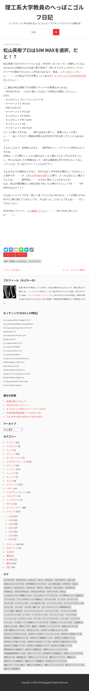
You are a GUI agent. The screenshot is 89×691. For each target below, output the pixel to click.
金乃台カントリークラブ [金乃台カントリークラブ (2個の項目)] (56, 661)
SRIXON (12, 261)
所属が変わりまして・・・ (19, 401)
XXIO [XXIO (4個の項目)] (63, 592)
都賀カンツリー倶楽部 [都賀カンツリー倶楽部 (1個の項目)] (34, 661)
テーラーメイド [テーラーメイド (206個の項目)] (68, 611)
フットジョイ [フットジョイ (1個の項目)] (10, 618)
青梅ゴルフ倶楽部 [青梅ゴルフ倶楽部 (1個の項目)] (34, 665)
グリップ (10, 465)
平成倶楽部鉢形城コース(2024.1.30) (23, 412)
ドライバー (9, 255)
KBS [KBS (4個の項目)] (75, 584)
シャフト (10, 469)
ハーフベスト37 (46, 295)
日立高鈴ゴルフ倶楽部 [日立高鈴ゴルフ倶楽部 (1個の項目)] (52, 653)
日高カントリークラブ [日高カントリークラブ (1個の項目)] (73, 653)
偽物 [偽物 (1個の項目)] (34, 626)
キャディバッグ (14, 457)
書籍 (8, 555)
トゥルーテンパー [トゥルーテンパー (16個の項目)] (12, 615)
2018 (11, 516)
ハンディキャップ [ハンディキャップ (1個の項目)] (39, 615)
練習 (8, 563)
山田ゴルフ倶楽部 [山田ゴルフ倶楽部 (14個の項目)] (33, 649)
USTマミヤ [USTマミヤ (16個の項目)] (52, 592)
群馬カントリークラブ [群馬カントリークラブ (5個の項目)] (37, 657)
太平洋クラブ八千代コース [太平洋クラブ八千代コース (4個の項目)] (15, 634)
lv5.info (46, 682)
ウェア (9, 450)
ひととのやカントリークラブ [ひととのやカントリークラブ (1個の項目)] (45, 595)
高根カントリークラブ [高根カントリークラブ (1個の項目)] (53, 665)
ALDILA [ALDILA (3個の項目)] (32, 580)
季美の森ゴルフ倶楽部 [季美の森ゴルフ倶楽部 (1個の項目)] (13, 649)
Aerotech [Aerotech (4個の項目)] (21, 580)
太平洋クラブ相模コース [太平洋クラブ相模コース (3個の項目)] (14, 646)
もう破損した (34, 211)
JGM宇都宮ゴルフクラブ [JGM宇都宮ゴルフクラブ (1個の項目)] (36, 584)
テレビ (9, 480)
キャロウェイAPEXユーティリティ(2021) (26, 409)
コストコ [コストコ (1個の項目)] (8, 607)
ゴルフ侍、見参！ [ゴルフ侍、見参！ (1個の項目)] (32, 607)
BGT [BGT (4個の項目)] (40, 580)
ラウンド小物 (12, 544)
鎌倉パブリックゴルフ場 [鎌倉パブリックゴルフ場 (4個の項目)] (14, 665)
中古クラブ (11, 548)
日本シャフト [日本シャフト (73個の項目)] (34, 653)
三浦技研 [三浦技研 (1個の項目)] (78, 622)
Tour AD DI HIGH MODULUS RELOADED (24, 416)
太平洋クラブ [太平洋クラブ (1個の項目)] (33, 630)
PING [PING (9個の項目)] (40, 588)
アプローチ (11, 446)
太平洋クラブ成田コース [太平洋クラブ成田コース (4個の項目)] (64, 638)
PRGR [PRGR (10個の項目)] (48, 588)
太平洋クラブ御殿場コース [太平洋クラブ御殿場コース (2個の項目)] (41, 638)
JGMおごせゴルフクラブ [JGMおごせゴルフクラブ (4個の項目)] (14, 584)
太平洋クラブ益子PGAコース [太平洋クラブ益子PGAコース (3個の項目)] (64, 642)
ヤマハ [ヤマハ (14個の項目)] (8, 622)
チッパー (10, 477)
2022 (11, 531)
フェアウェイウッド (16, 492)
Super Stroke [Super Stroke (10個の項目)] (22, 592)
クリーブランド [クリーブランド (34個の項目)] (54, 603)
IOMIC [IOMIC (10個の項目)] (71, 580)
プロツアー (21, 255)
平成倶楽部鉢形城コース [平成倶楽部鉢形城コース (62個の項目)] (15, 653)
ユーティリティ (14, 507)
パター (9, 488)
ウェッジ (10, 454)
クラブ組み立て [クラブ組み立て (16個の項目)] (37, 603)
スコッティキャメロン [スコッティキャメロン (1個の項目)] (33, 611)
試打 (8, 567)
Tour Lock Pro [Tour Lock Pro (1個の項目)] (38, 592)
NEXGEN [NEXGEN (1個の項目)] (30, 588)
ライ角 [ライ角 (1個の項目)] (18, 622)
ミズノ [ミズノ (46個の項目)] (64, 618)
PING (6, 261)
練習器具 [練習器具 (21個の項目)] (22, 657)
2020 (11, 524)
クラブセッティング (16, 461)
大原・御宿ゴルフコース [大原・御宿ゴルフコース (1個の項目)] (14, 630)
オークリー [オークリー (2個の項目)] (72, 599)
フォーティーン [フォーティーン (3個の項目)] (56, 615)
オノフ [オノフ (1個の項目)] (61, 599)
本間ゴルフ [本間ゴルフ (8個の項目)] (9, 657)
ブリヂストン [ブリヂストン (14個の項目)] (25, 618)
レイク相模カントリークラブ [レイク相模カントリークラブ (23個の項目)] (35, 622)
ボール (9, 503)
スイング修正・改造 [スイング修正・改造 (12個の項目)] (13, 611)
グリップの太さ (12, 270)
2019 (11, 520)
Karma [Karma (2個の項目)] (67, 584)
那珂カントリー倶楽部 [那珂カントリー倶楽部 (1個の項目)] (13, 661)
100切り (67, 291)
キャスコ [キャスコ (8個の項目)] (8, 603)
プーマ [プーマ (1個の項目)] (37, 618)
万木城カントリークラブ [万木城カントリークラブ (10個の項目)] (61, 622)
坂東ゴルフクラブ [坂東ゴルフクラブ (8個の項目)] (70, 626)
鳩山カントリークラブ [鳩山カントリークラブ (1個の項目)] (74, 665)
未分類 (9, 559)
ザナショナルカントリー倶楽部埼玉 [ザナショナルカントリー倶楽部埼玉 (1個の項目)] (56, 607)
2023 (11, 535)
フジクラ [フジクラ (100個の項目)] (70, 615)
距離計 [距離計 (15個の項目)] (71, 657)
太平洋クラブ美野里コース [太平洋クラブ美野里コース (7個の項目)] (38, 646)
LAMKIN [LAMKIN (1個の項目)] (8, 588)
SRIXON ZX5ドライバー (17, 405)
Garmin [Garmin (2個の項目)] (49, 580)
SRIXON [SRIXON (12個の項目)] (8, 592)
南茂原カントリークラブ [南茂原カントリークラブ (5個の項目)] (49, 626)
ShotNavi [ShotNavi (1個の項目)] (70, 588)
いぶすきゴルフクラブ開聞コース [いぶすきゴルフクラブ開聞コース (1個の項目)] (17, 595)
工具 (8, 552)
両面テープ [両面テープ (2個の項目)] (24, 626)
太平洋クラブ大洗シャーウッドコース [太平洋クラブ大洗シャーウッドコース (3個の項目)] (43, 634)
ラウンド (10, 511)
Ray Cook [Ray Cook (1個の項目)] (58, 588)
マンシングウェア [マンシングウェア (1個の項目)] (50, 618)
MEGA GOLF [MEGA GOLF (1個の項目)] (19, 588)
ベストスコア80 (33, 295)
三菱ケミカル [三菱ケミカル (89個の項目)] (10, 626)
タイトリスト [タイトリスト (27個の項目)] (51, 611)
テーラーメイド (35, 261)
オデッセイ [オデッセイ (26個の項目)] (50, 599)
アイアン (10, 442)
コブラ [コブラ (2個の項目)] (18, 607)
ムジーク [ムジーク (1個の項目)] (74, 618)
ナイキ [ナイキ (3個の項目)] (26, 615)
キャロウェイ (22, 261)
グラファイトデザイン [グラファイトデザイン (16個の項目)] (74, 603)
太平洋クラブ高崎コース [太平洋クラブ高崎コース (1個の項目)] (61, 646)
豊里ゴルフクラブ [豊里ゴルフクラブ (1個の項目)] (57, 657)
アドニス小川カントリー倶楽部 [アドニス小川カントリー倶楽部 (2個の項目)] (29, 599)
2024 (11, 539)
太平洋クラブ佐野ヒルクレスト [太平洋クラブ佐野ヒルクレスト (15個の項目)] (54, 630)
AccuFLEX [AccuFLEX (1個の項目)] (9, 580)
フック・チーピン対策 (73, 270)
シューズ (10, 473)
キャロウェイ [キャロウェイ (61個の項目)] (21, 603)
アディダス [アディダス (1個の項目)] (9, 599)
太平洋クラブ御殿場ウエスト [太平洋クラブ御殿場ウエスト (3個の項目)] (16, 638)
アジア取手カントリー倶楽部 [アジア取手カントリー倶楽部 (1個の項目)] (71, 595)
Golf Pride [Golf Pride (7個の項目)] (60, 580)
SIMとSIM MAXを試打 (37, 175)
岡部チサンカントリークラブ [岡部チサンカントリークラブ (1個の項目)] (55, 649)
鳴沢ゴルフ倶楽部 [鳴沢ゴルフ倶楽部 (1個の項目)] (12, 669)
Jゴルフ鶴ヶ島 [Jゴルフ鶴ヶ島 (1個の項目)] (54, 584)
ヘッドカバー (12, 499)
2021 (11, 527)
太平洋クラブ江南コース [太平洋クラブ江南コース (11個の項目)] (15, 642)
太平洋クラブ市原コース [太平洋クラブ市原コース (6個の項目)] (71, 634)
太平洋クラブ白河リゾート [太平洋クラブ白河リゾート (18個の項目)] (39, 642)
